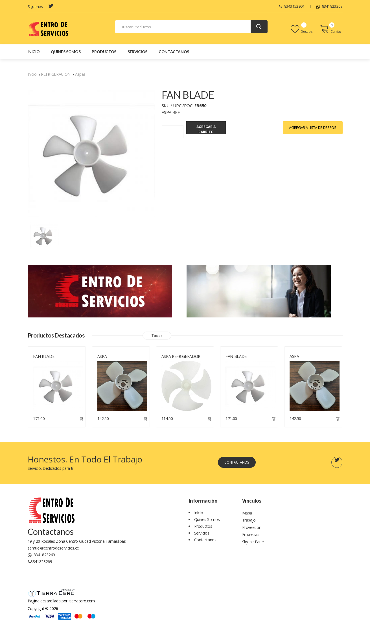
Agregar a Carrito (223, 128)
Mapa (247, 514)
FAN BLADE (43, 357)
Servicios (137, 51)
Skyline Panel (253, 548)
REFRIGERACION (55, 74)
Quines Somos (65, 51)
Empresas (250, 540)
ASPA (102, 357)
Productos (104, 51)
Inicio (34, 51)
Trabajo (249, 523)
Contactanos (174, 51)
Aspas (80, 74)
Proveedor (251, 531)
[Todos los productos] (44, 235)
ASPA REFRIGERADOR (180, 357)
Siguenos (35, 6)
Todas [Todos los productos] (173, 336)
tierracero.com (82, 602)
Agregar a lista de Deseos (312, 127)
